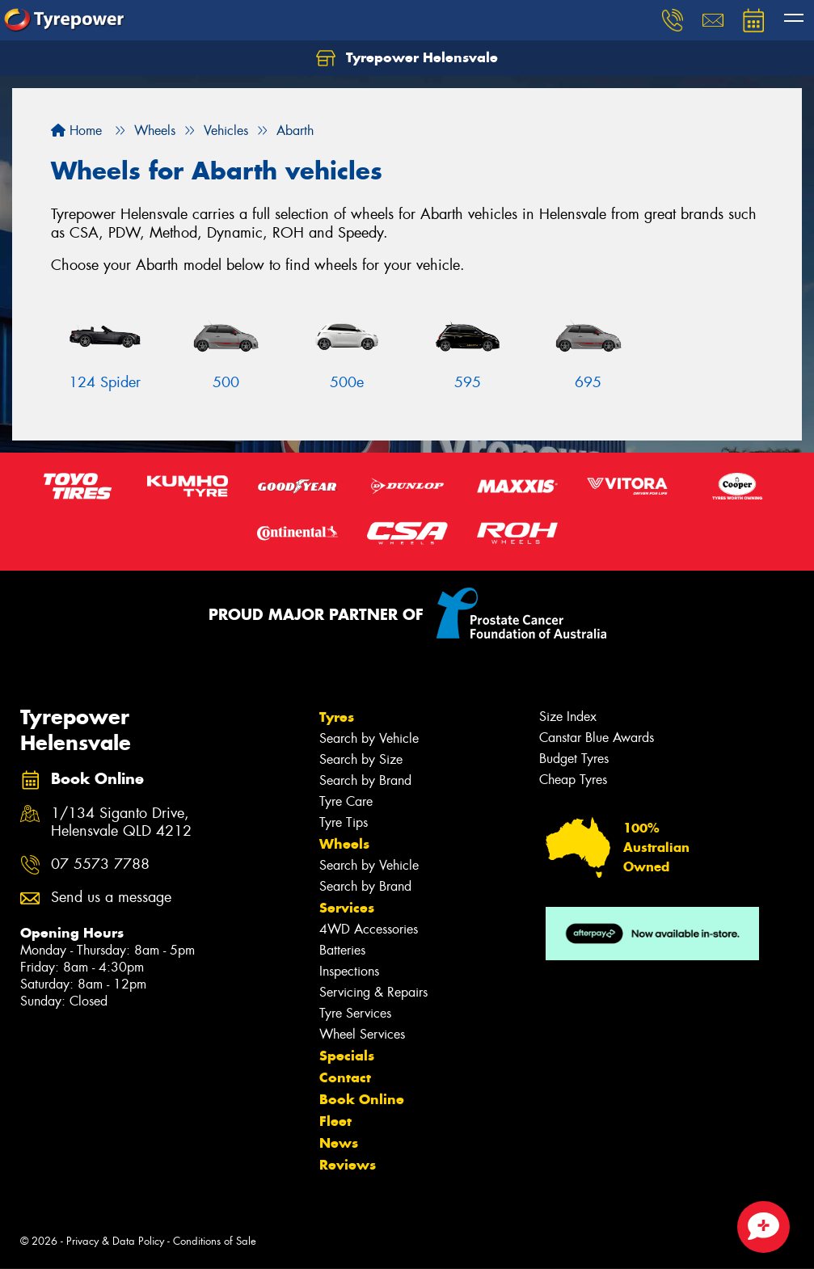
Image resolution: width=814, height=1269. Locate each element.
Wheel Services (362, 1034)
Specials (346, 1056)
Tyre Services (355, 1013)
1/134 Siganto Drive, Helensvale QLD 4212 (121, 822)
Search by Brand (365, 780)
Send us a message (111, 897)
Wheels (344, 844)
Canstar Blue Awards (596, 737)
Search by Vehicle (369, 738)
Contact (345, 1077)
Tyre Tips (343, 822)
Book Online (361, 1099)
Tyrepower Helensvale (407, 58)
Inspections (349, 971)
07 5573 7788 (100, 864)
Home (76, 130)
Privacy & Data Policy (115, 1241)
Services (346, 908)
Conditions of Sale (214, 1241)
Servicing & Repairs (373, 992)
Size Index (568, 716)
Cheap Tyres (573, 779)
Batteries (342, 950)
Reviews (347, 1165)
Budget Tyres (574, 758)
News (338, 1143)
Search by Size (361, 759)
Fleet (335, 1121)
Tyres (336, 717)
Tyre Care (346, 801)
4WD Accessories (368, 929)
